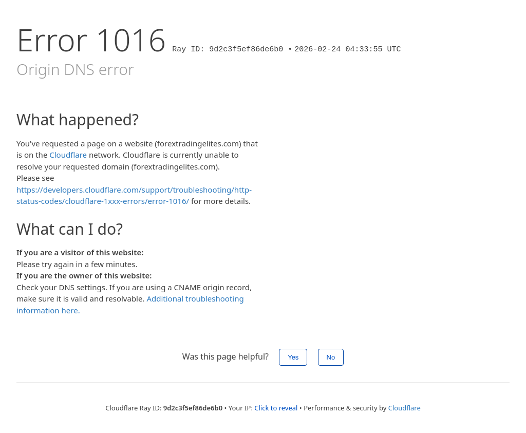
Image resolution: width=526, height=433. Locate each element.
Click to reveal (275, 407)
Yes (293, 357)
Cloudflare (68, 154)
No (331, 357)
